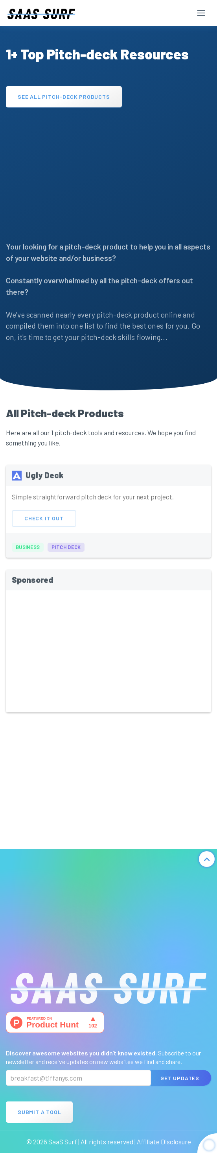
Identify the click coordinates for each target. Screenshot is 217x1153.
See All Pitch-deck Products (64, 96)
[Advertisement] (108, 170)
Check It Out (44, 522)
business (28, 551)
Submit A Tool (39, 1112)
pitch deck (66, 551)
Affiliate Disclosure (164, 1142)
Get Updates (179, 1078)
